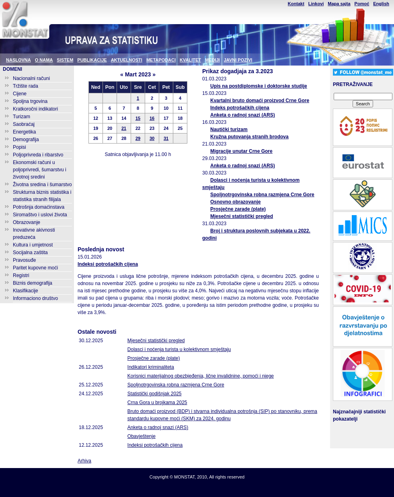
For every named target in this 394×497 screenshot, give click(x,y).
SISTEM (65, 60)
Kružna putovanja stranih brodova (249, 137)
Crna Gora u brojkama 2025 (157, 402)
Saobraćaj (24, 124)
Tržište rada (25, 86)
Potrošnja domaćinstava (38, 207)
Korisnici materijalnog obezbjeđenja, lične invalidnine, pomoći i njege (200, 376)
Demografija (26, 139)
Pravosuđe (24, 260)
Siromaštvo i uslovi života (40, 215)
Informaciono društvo (35, 298)
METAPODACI (161, 60)
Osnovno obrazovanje (235, 202)
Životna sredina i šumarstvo (42, 184)
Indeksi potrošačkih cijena (108, 264)
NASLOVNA (18, 60)
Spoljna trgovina (30, 101)
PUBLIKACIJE (92, 60)
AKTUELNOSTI (126, 60)
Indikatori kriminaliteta (150, 367)
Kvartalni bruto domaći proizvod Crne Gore (259, 100)
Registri (21, 275)
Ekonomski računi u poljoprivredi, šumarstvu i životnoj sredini (39, 170)
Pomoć (362, 3)
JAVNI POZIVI (238, 60)
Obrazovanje (26, 222)
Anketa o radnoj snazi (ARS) (242, 115)
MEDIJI (212, 60)
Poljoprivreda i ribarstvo (38, 155)
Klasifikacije (25, 291)
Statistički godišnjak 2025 (154, 393)
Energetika (24, 132)
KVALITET (190, 60)
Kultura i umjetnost (33, 245)
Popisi (19, 147)
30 (152, 138)
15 (137, 118)
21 (123, 128)
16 (152, 118)
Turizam (21, 116)
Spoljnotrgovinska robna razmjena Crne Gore (262, 194)
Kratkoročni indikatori (35, 109)
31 (166, 138)
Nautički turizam (229, 129)
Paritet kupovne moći (35, 268)
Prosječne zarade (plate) (238, 209)
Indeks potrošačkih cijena (239, 108)
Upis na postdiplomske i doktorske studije (258, 86)
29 (137, 138)
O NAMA (44, 60)
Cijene (20, 94)
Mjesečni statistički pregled (241, 216)
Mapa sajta (339, 3)
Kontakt (296, 3)
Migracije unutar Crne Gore (241, 151)
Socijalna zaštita (30, 252)
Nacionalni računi (31, 78)
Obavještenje (141, 436)
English (381, 3)
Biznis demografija (32, 283)
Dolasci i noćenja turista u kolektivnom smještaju (179, 349)
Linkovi (316, 3)
